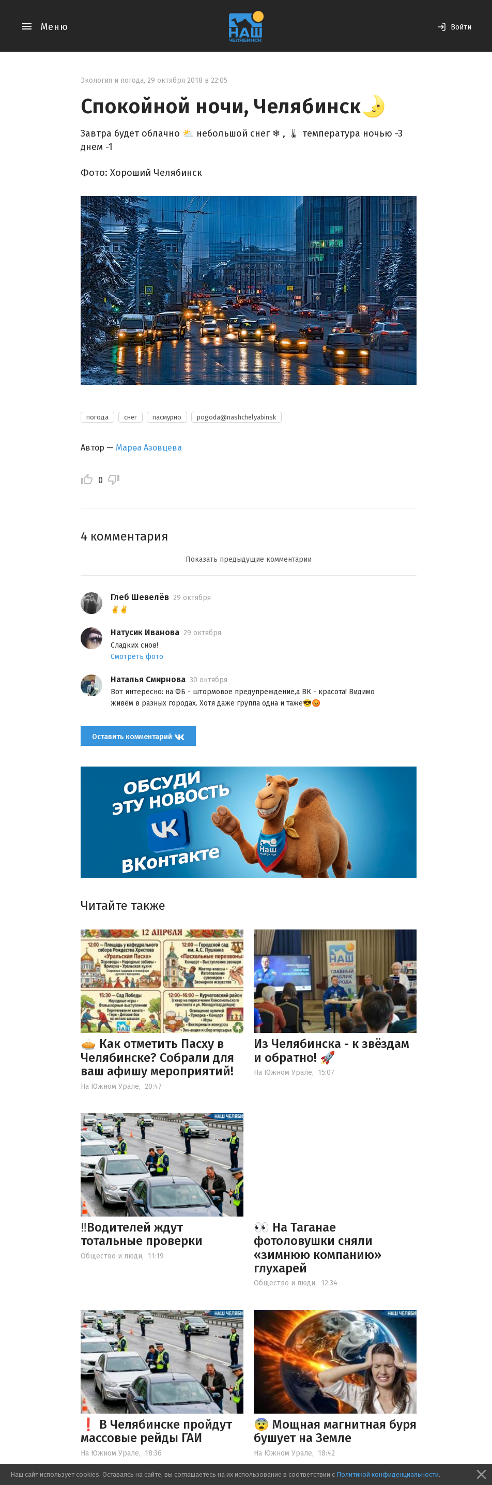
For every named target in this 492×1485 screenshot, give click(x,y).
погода (97, 417)
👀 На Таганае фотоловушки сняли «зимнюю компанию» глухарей (317, 1248)
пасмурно (166, 417)
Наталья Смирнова (148, 679)
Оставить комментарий (138, 736)
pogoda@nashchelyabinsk (236, 417)
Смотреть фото (137, 656)
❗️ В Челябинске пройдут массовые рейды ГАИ (156, 1431)
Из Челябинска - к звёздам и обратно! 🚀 (331, 1050)
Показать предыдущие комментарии (249, 559)
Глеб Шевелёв (140, 597)
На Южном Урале (110, 1086)
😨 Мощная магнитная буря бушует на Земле (335, 1431)
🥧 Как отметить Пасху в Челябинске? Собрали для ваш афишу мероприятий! (157, 1057)
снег (130, 417)
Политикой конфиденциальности (387, 1474)
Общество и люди (111, 1256)
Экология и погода (112, 80)
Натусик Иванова (145, 632)
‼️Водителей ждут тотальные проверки (142, 1234)
